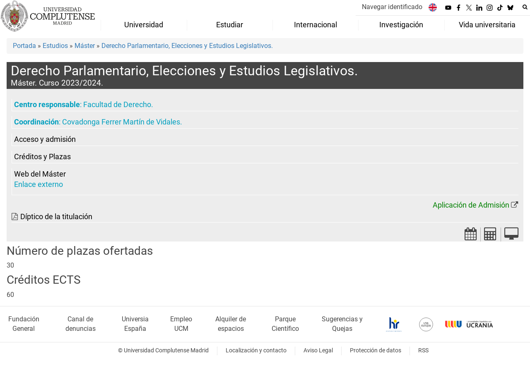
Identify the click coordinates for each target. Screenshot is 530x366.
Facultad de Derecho (117, 104)
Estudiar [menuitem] (229, 25)
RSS (423, 350)
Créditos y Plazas (42, 157)
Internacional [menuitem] (315, 25)
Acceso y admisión (45, 139)
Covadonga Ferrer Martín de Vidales (121, 122)
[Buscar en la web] (525, 7)
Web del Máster (40, 174)
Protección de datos (375, 350)
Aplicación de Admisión (471, 205)
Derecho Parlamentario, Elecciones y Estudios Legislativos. (187, 46)
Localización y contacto (256, 350)
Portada (24, 46)
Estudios (55, 46)
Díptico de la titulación (56, 217)
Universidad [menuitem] (143, 25)
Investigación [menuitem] (401, 25)
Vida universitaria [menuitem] (487, 25)
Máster (85, 46)
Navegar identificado (392, 7)
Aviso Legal (318, 350)
